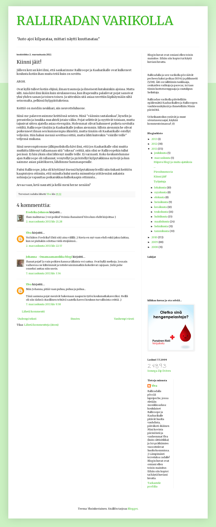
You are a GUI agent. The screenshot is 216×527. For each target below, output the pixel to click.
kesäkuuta (160, 207)
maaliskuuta (162, 221)
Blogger (133, 508)
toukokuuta (161, 211)
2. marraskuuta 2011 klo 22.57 (44, 245)
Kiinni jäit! (160, 176)
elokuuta (159, 197)
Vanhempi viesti (124, 318)
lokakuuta (160, 187)
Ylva (29, 232)
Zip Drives (164, 370)
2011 (154, 148)
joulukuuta (160, 152)
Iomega (152, 370)
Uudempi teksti (27, 318)
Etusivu (75, 318)
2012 (154, 143)
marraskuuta (162, 157)
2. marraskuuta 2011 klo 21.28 (44, 221)
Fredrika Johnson (37, 212)
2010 (154, 237)
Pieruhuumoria (163, 171)
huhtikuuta (161, 216)
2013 (154, 139)
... (155, 166)
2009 (154, 242)
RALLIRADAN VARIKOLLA (95, 20)
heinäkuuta (161, 202)
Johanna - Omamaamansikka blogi (49, 256)
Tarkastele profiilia (154, 484)
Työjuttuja (160, 181)
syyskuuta (160, 192)
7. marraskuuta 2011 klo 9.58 (43, 304)
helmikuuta (161, 226)
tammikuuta (162, 231)
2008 (154, 247)
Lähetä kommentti (33, 311)
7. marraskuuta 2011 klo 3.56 (43, 273)
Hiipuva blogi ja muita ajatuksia (173, 162)
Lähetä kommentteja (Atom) (41, 324)
